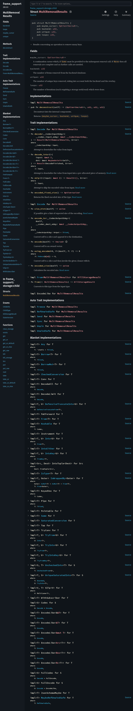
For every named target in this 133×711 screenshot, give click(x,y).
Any (43, 344)
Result (40, 140)
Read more (111, 173)
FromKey (40, 459)
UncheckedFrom (43, 571)
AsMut (54, 484)
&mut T (60, 632)
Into (48, 438)
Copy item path (71, 12)
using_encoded (43, 251)
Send (39, 316)
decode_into (41, 154)
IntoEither (48, 448)
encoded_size (42, 265)
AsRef (43, 484)
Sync (39, 321)
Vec (69, 26)
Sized (65, 232)
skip (37, 178)
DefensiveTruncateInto (59, 404)
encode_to (40, 218)
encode (38, 241)
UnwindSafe (44, 330)
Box (58, 652)
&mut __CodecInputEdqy (73, 137)
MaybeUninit (55, 160)
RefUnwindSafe (46, 311)
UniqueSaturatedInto (58, 575)
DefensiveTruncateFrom (47, 409)
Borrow (45, 354)
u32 (55, 29)
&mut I (48, 157)
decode (38, 134)
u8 (74, 26)
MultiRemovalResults (50, 102)
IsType (45, 473)
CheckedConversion (52, 374)
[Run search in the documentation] (80, 4)
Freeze (41, 306)
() (76, 178)
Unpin (40, 326)
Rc (57, 662)
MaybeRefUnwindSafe (53, 697)
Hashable (46, 423)
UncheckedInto (54, 565)
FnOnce (41, 256)
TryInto (50, 545)
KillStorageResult (89, 277)
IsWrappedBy (58, 478)
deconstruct (46, 107)
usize (76, 192)
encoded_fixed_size (46, 192)
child (54, 8)
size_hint (40, 209)
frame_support (37, 8)
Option (62, 26)
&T (58, 612)
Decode (41, 129)
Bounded (40, 581)
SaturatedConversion (54, 520)
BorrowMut (47, 364)
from (37, 282)
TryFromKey (42, 561)
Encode (41, 204)
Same (43, 515)
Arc (58, 642)
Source (33, 15)
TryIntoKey (52, 555)
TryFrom (50, 535)
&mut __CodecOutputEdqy (72, 224)
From (39, 277)
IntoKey (50, 453)
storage (47, 8)
